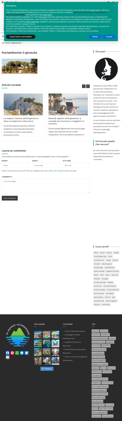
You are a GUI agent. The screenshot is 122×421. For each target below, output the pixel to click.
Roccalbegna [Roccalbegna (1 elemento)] (110, 281)
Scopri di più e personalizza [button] (21, 37)
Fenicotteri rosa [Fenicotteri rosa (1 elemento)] (99, 248)
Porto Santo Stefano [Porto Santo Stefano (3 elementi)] (109, 274)
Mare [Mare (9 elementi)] (102, 263)
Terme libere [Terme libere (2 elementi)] (106, 292)
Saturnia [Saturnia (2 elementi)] (107, 285)
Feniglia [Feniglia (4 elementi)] (108, 248)
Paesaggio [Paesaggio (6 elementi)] (105, 266)
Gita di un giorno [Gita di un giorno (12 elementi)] (107, 252)
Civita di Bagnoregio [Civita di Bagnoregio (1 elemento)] (100, 244)
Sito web (67, 149)
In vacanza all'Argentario (17, 415)
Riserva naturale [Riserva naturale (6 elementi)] (99, 281)
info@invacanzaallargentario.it (45, 415)
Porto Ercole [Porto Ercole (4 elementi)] (98, 274)
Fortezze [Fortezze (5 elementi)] (115, 248)
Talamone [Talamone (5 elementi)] (97, 292)
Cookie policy (75, 415)
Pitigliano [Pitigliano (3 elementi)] (110, 270)
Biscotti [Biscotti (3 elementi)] (102, 241)
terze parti (42, 17)
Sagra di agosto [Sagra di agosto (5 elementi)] (98, 285)
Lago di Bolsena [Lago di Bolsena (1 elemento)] (110, 255)
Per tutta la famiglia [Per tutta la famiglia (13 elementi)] (100, 270)
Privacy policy (64, 415)
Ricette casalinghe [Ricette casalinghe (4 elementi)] (99, 278)
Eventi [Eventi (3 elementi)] (110, 244)
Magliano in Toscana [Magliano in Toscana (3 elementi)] (112, 259)
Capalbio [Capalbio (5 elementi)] (116, 241)
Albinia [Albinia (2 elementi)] (96, 241)
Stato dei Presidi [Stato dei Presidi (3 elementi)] (99, 289)
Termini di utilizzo (63, 159)
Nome (5, 149)
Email (35, 149)
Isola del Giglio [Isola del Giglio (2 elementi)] (98, 255)
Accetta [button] (109, 37)
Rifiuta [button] (95, 37)
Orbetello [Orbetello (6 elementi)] (97, 266)
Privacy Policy (48, 159)
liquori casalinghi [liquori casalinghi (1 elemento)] (99, 259)
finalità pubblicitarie (32, 22)
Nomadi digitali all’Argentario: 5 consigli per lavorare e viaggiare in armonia (66, 109)
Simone (7, 418)
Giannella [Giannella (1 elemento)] (97, 252)
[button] (115, 6)
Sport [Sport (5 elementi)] (113, 285)
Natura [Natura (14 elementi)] (107, 263)
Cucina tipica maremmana (75, 319)
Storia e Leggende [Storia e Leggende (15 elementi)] (111, 289)
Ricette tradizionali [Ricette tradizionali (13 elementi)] (113, 278)
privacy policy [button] (95, 10)
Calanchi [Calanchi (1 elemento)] (109, 241)
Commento (7, 165)
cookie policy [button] (47, 15)
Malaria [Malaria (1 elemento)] (96, 263)
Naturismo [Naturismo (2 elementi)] (114, 263)
